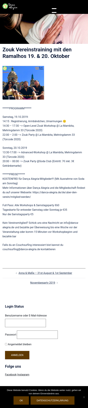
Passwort (10, 334)
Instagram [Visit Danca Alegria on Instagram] (23, 374)
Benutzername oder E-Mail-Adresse (26, 315)
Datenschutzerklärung (52, 400)
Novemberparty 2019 (42, 282)
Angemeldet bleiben (18, 344)
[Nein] (83, 397)
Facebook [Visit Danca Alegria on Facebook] (11, 374)
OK (21, 400)
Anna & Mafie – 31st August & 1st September (45, 273)
